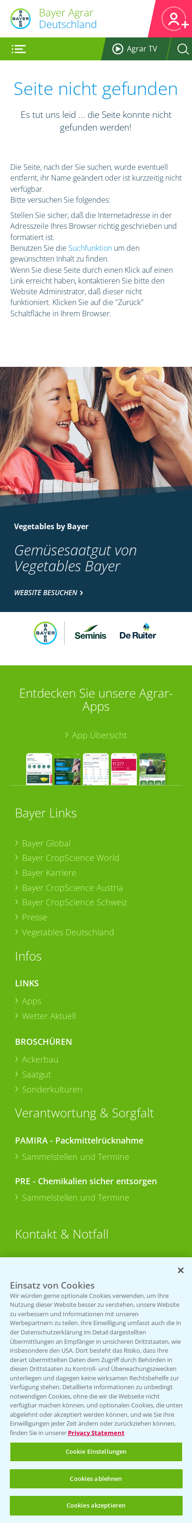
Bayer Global (46, 843)
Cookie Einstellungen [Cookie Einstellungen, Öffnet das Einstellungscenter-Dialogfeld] (96, 1451)
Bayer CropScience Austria (72, 887)
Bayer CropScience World (70, 857)
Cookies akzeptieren (96, 1505)
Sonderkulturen (52, 1089)
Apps (31, 1000)
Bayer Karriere (49, 872)
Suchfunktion (90, 248)
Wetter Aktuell (49, 1015)
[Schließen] (180, 1270)
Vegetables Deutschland (68, 932)
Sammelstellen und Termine (75, 1156)
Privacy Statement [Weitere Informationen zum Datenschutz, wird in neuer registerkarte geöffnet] (96, 1432)
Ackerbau (40, 1059)
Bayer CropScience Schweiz (74, 902)
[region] (96, 1390)
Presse (34, 917)
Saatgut (36, 1074)
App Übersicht (99, 735)
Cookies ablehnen (96, 1478)
